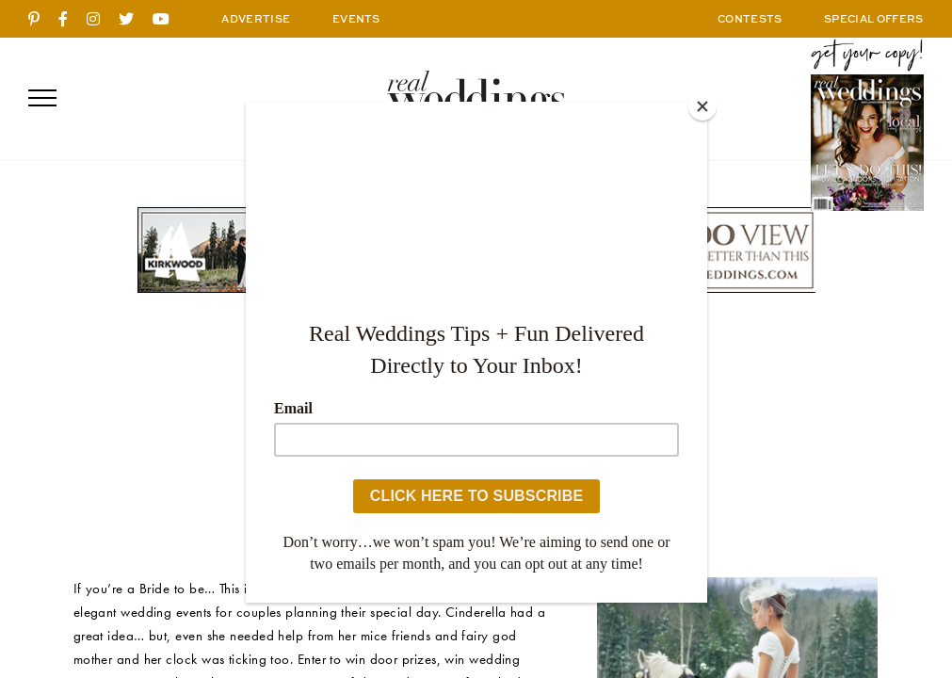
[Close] (702, 106)
